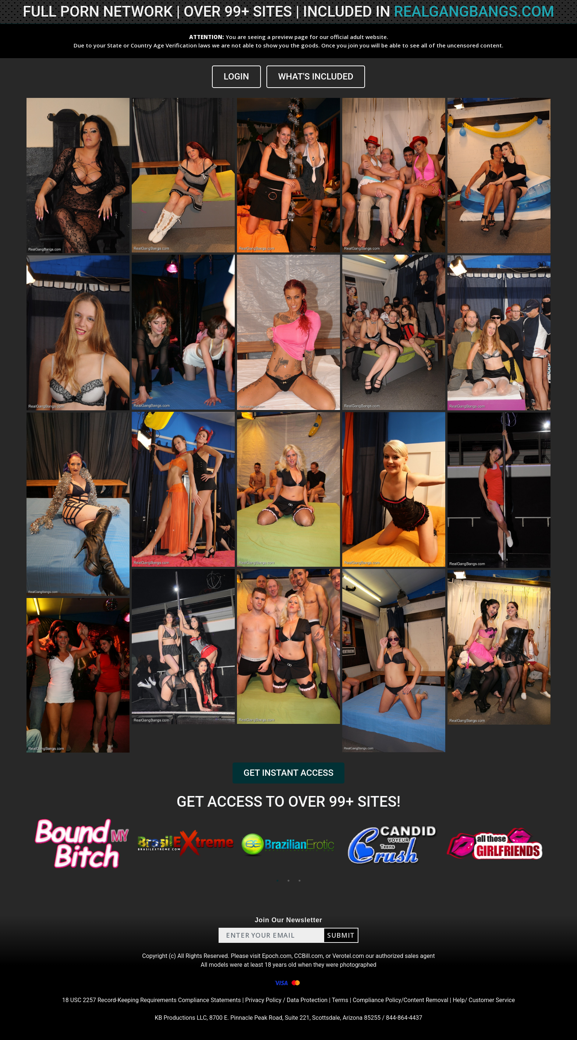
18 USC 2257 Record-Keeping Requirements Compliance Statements (151, 1000)
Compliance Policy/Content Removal (400, 1000)
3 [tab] (299, 880)
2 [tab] (288, 880)
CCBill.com (308, 955)
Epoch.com (276, 955)
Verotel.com (348, 955)
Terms (340, 1000)
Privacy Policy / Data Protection (286, 1000)
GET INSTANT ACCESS (288, 773)
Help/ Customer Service (484, 1000)
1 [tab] (277, 880)
